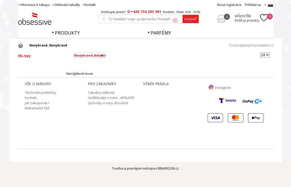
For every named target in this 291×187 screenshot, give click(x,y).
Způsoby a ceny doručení (108, 103)
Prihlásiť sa (253, 5)
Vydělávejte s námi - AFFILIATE (111, 97)
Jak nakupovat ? (37, 103)
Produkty (67, 33)
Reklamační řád (37, 108)
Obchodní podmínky (40, 92)
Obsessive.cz (56, 18)
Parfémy (161, 33)
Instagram (223, 87)
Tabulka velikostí (101, 92)
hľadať (190, 19)
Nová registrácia (229, 5)
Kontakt (90, 5)
